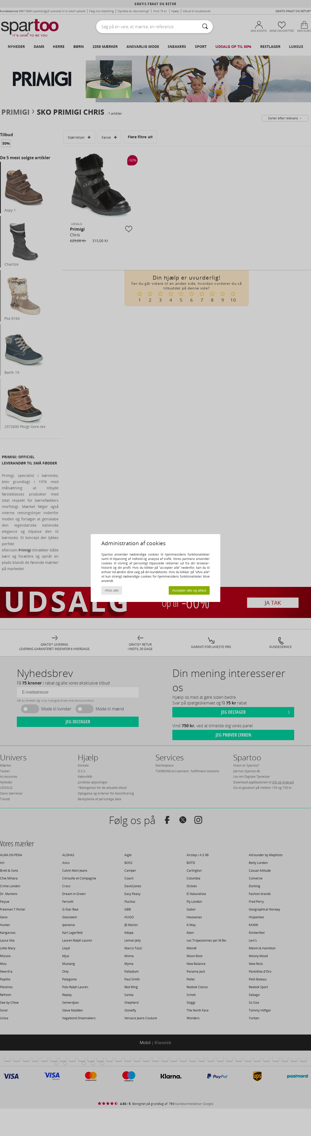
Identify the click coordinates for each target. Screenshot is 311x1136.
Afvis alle (112, 590)
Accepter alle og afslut (189, 590)
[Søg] (205, 26)
